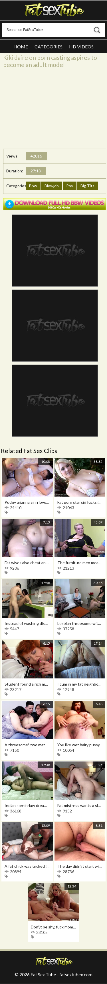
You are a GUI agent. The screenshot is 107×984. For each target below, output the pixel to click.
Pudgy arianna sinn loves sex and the (27, 502)
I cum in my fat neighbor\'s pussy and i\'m (80, 684)
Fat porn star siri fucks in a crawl (80, 502)
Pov (69, 185)
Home (20, 46)
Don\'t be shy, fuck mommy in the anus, (53, 926)
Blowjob (52, 185)
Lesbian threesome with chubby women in (80, 623)
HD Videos (81, 46)
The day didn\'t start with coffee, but (80, 866)
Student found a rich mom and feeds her (27, 684)
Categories (48, 46)
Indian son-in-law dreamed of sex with (27, 805)
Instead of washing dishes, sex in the (27, 623)
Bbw (33, 185)
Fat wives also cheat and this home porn (27, 562)
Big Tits (87, 185)
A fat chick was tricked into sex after (27, 866)
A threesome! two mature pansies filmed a (27, 744)
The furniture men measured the (80, 562)
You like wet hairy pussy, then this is (80, 744)
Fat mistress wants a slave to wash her (80, 805)
